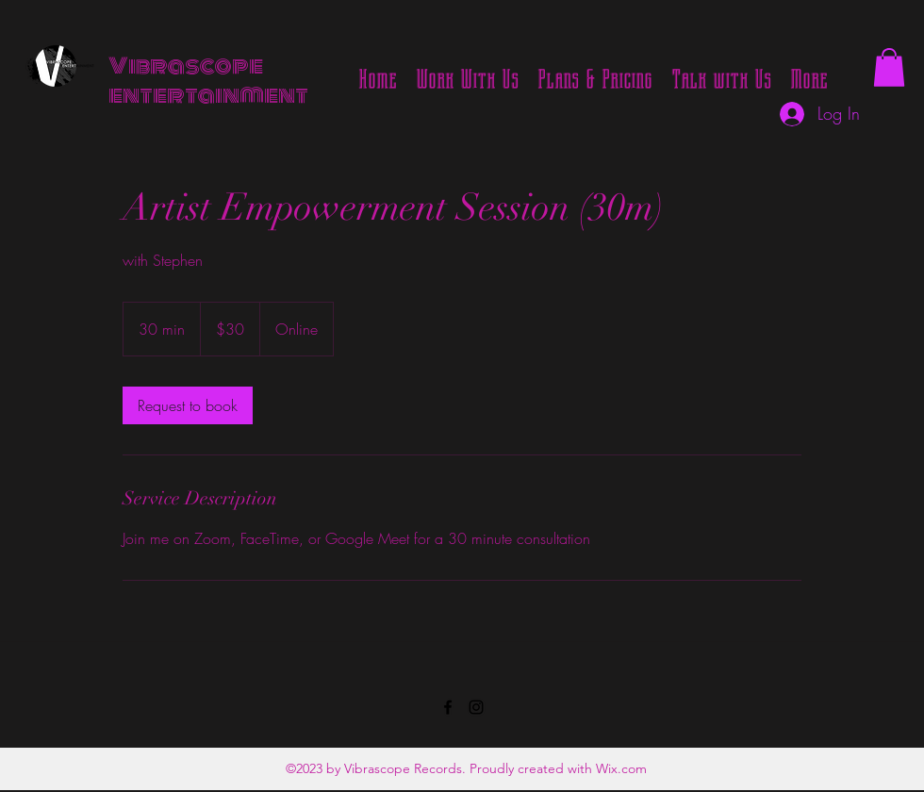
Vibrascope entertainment (208, 80)
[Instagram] (476, 707)
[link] (188, 405)
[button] (889, 67)
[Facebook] (447, 707)
